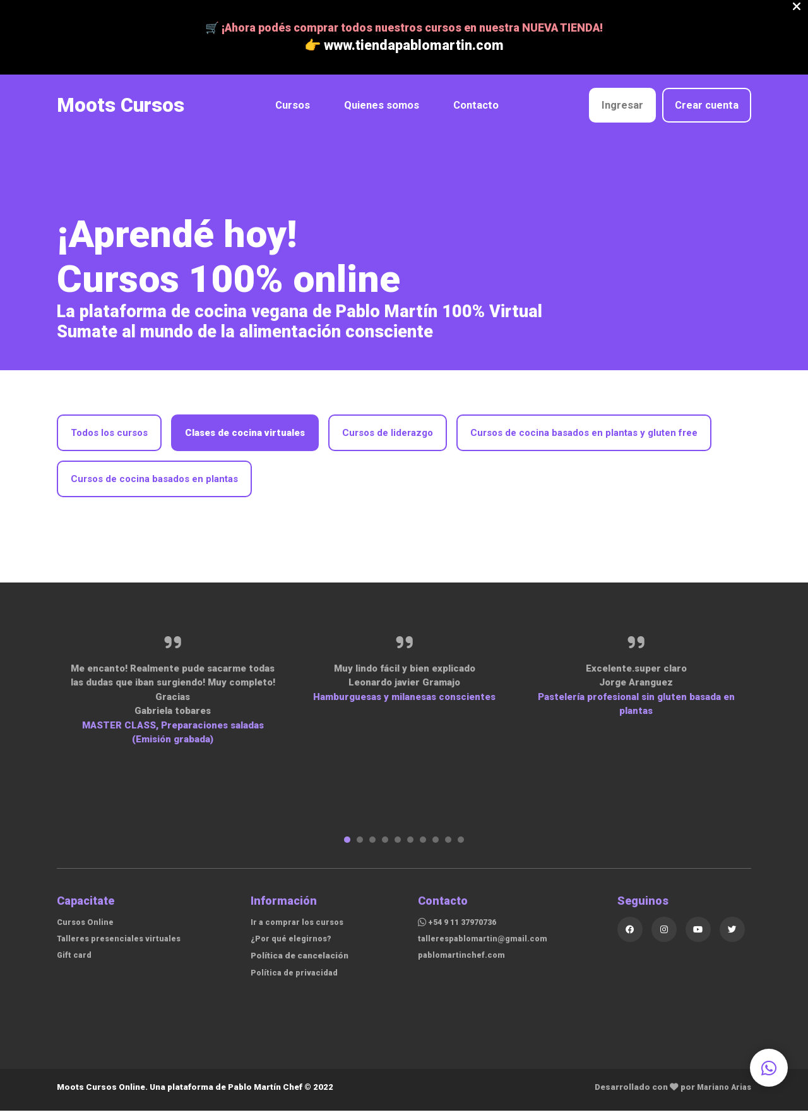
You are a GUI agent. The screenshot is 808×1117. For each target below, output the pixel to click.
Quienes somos (379, 112)
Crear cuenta (707, 112)
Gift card (75, 961)
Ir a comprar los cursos (298, 928)
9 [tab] (448, 846)
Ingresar (622, 112)
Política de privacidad (295, 979)
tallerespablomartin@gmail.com (486, 944)
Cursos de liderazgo (387, 438)
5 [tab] (398, 846)
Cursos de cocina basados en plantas (154, 484)
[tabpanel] (172, 695)
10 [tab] (461, 846)
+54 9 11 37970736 (463, 928)
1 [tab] (347, 846)
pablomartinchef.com (464, 961)
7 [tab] (423, 846)
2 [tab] (360, 846)
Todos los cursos (109, 438)
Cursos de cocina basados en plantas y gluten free (584, 438)
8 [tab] (435, 846)
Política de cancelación (302, 961)
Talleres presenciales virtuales (121, 944)
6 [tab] (410, 846)
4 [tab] (385, 846)
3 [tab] (372, 846)
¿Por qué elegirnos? (292, 944)
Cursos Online (86, 928)
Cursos (290, 112)
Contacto (473, 112)
